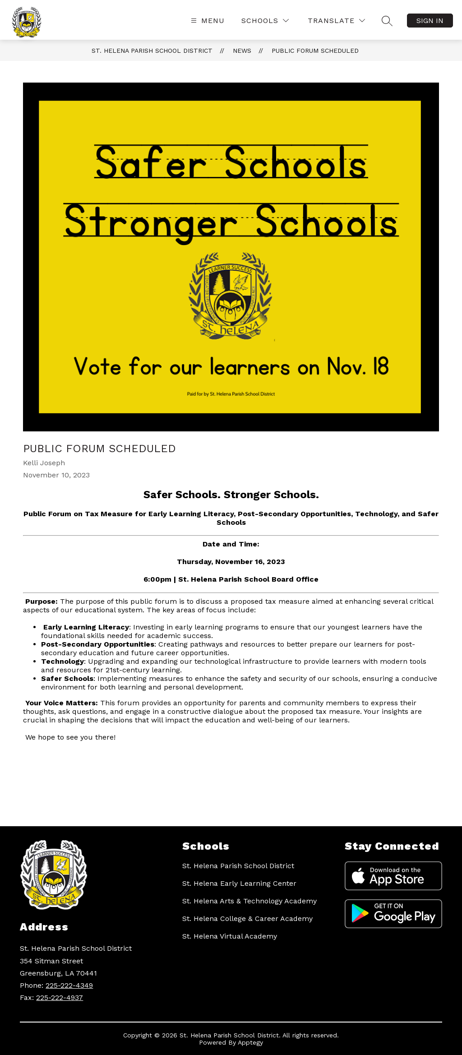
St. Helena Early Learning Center (239, 883)
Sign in (430, 20)
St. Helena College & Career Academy (247, 918)
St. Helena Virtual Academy (229, 936)
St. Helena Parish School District (152, 50)
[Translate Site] (336, 20)
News (242, 50)
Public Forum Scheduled (315, 50)
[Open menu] (207, 20)
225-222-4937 (59, 997)
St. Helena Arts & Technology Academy (249, 901)
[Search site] (387, 20)
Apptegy (250, 1042)
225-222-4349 (69, 985)
